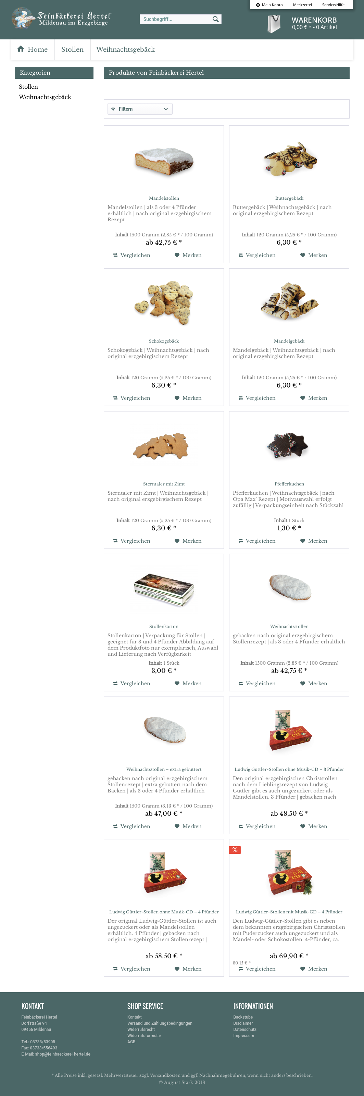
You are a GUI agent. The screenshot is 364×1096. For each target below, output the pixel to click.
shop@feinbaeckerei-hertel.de (62, 1054)
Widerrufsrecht (141, 1029)
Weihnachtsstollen (289, 626)
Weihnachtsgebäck (45, 97)
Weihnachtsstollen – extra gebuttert (164, 769)
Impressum (244, 1035)
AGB (131, 1041)
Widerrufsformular (144, 1035)
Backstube (243, 1017)
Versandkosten (165, 1075)
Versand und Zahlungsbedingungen (159, 1023)
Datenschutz (245, 1029)
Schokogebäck (164, 341)
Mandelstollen (164, 198)
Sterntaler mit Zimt (164, 484)
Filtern (122, 109)
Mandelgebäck (289, 341)
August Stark (178, 1082)
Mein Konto (269, 4)
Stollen (28, 86)
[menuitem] (269, 4)
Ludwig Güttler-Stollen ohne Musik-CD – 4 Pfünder (164, 911)
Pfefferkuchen (289, 484)
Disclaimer (243, 1023)
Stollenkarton (163, 626)
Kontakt (134, 1017)
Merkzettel (302, 4)
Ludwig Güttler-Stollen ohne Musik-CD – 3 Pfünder (289, 769)
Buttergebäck (289, 198)
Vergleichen (131, 255)
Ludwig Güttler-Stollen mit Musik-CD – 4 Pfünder (289, 911)
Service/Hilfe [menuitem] (333, 4)
